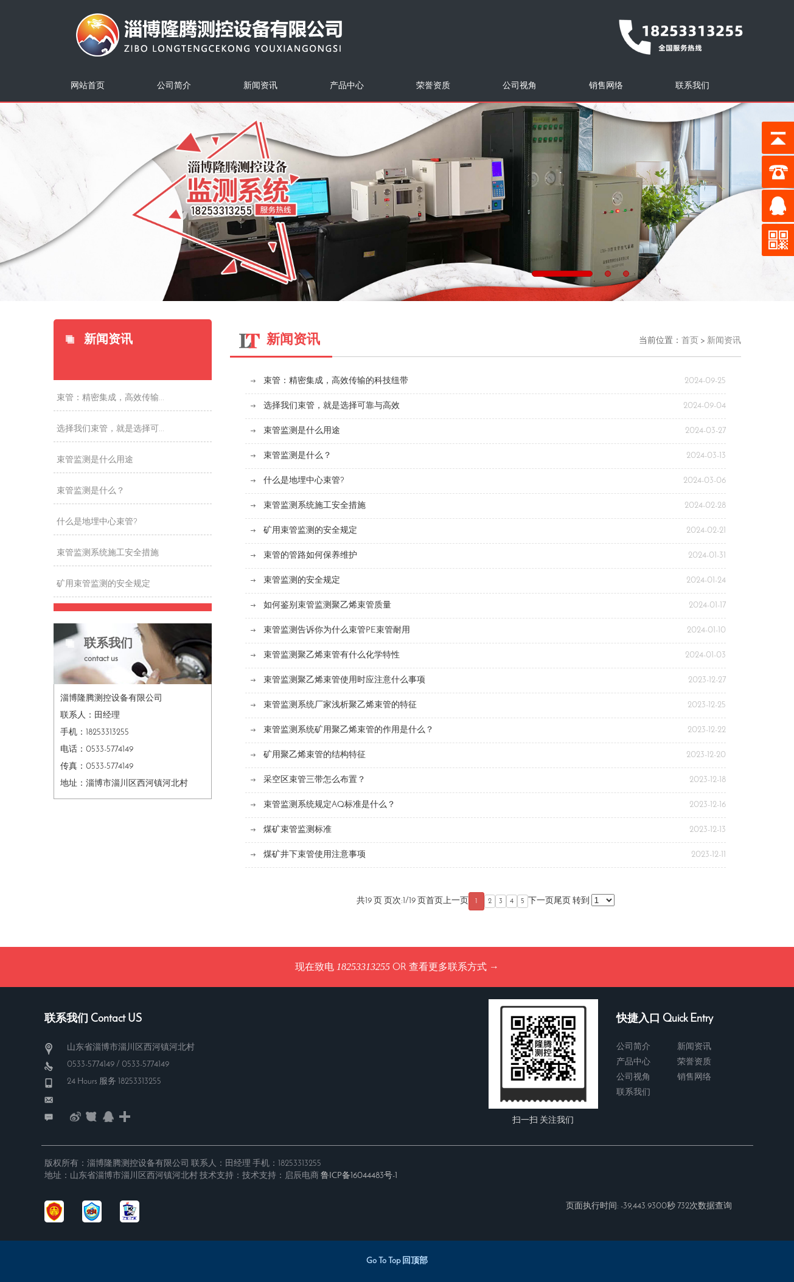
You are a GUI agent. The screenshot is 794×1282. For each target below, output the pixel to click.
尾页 (562, 901)
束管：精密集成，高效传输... (110, 398)
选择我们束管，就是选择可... (110, 429)
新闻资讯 (260, 86)
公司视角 (520, 86)
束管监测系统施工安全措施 (108, 553)
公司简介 (174, 86)
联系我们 (692, 86)
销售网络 (606, 86)
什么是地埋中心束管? (97, 522)
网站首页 (88, 86)
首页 (689, 340)
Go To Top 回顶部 (397, 1261)
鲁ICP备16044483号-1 (359, 1175)
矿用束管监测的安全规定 (103, 584)
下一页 (541, 901)
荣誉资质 (433, 86)
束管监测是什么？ (91, 491)
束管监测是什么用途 (95, 460)
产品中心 (347, 86)
